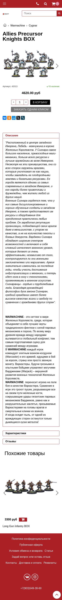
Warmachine (17, 25)
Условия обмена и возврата (26, 550)
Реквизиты (50, 562)
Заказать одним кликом (31, 109)
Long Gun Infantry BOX (16, 526)
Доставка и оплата (30, 562)
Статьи (49, 550)
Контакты (11, 562)
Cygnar (33, 25)
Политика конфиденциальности (31, 538)
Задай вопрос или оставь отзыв (31, 556)
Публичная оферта (30, 544)
